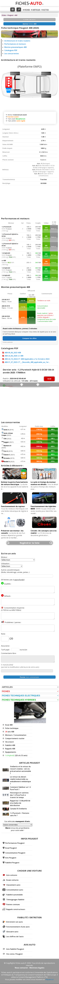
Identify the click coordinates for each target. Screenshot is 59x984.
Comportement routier (14, 738)
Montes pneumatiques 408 (15, 47)
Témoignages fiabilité (15, 899)
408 (16, 15)
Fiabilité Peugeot (12, 862)
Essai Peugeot (11, 848)
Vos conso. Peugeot (14, 954)
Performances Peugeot (15, 843)
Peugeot (10, 15)
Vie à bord (9, 742)
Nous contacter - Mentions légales (29, 968)
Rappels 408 (10, 748)
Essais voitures (12, 880)
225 (16, 755)
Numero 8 (7, 446)
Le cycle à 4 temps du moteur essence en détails (43, 483)
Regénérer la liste (29, 542)
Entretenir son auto (14, 922)
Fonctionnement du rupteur (13, 506)
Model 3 (7, 462)
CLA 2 (6, 451)
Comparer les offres (29, 338)
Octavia (7, 458)
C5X (5, 439)
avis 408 (9, 731)
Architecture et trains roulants (17, 41)
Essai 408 (8, 725)
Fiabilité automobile (14, 895)
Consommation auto (14, 890)
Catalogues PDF (10, 50)
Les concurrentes (11, 53)
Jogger (6, 442)
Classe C (7, 455)
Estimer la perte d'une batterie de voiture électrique (14, 483)
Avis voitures (11, 875)
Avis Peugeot (10, 858)
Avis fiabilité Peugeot (15, 949)
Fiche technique (11, 728)
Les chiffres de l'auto (15, 936)
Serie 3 (6, 430)
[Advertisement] (29, 200)
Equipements (10, 752)
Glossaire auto (12, 931)
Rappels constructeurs (15, 909)
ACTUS (46, 10)
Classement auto (13, 885)
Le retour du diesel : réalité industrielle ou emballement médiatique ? (20, 780)
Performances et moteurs (15, 44)
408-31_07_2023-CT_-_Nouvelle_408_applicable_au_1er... (27, 362)
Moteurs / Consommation (15, 735)
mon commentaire (29, 677)
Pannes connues (13, 904)
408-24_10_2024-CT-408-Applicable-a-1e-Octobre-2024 (27, 359)
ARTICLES (36, 10)
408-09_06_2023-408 (13, 352)
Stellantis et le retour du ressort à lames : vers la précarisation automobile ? (20, 770)
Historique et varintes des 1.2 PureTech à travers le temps (19, 795)
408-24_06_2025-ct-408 (14, 356)
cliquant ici (49, 979)
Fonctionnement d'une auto (18, 927)
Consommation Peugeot (15, 853)
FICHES (27, 10)
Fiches (4, 15)
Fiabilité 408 (10, 745)
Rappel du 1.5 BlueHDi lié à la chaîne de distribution (20, 803)
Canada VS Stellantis (18, 808)
